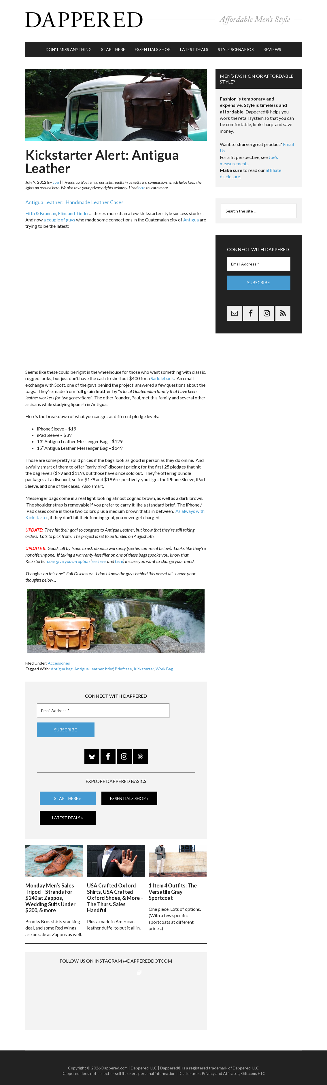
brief (109, 664)
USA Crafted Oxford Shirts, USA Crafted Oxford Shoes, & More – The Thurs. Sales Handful (115, 892)
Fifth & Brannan (40, 208)
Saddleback (162, 374)
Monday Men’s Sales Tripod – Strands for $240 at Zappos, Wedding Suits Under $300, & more (50, 892)
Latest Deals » (67, 813)
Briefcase (123, 664)
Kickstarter (144, 664)
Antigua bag (62, 664)
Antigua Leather (88, 664)
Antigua (191, 215)
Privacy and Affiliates (220, 1067)
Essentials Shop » (129, 793)
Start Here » (67, 793)
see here (99, 556)
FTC (261, 1067)
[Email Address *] (103, 706)
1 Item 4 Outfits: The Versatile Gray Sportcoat (173, 886)
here (141, 183)
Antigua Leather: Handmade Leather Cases (74, 198)
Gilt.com (248, 1067)
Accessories (59, 658)
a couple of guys (59, 215)
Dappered (163, 19)
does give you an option (68, 556)
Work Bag (164, 664)
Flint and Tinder (73, 208)
